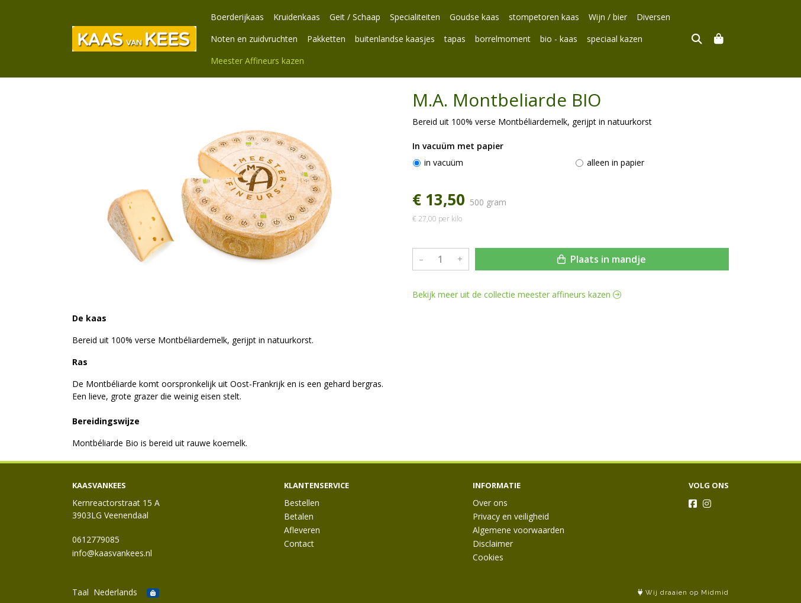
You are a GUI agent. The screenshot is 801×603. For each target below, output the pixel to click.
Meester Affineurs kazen (257, 60)
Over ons (490, 502)
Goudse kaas (474, 16)
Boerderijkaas (237, 16)
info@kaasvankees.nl (112, 553)
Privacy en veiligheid (511, 516)
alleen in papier (615, 162)
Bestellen (301, 502)
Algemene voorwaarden (518, 530)
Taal (80, 592)
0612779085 (95, 539)
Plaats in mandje (601, 259)
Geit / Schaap (355, 16)
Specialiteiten (415, 16)
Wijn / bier (608, 16)
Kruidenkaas (296, 16)
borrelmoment (503, 38)
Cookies (488, 557)
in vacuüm (443, 162)
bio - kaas (558, 38)
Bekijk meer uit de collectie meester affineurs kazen (516, 294)
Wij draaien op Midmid (683, 592)
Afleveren (302, 530)
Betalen (299, 516)
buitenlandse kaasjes (395, 38)
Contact (299, 543)
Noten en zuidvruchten (254, 38)
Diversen (653, 16)
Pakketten (326, 38)
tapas (455, 38)
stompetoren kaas (544, 16)
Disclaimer (493, 543)
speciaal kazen (614, 38)
